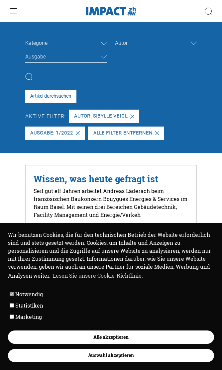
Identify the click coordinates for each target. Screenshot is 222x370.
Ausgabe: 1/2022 (54, 133)
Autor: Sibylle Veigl (104, 116)
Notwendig (26, 294)
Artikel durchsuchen (50, 96)
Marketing (26, 316)
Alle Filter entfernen (126, 133)
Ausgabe (35, 56)
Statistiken (26, 305)
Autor (121, 43)
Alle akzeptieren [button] (111, 337)
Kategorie (36, 43)
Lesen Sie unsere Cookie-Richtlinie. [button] (98, 275)
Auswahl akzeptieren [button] (111, 355)
